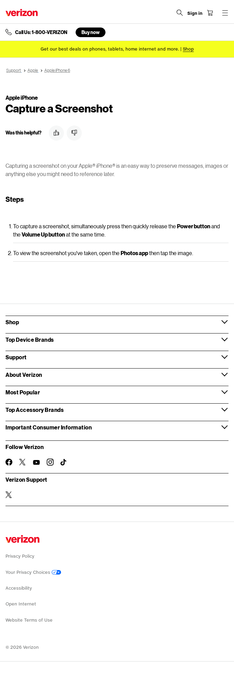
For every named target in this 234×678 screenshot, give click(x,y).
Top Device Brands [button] (29, 339)
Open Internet (20, 603)
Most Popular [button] (22, 392)
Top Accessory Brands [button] (34, 409)
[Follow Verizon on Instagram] (50, 462)
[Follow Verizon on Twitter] (22, 462)
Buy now (90, 32)
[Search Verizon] (179, 12)
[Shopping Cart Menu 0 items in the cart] (210, 12)
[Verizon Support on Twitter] (8, 494)
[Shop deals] (188, 49)
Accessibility (18, 588)
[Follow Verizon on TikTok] (63, 462)
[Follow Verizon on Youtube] (36, 462)
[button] (56, 133)
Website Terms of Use (29, 620)
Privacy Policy (19, 556)
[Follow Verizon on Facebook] (8, 462)
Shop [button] (12, 322)
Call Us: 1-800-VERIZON (41, 32)
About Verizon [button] (23, 374)
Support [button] (16, 357)
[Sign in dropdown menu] (194, 13)
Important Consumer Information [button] (48, 427)
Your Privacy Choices (33, 572)
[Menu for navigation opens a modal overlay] (225, 12)
